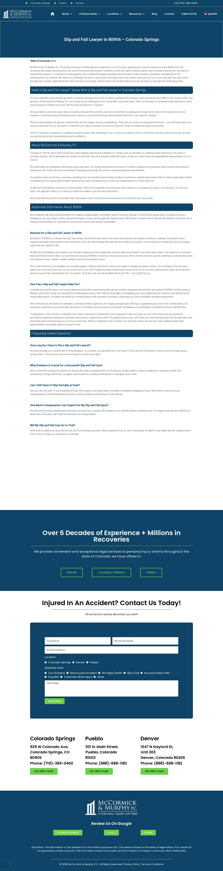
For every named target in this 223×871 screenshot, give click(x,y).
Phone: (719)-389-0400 (51, 763)
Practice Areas (89, 14)
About (67, 14)
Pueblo (94, 662)
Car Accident (56, 673)
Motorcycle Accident (83, 673)
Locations (114, 14)
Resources (136, 14)
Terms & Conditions (152, 864)
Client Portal (189, 14)
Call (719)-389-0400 (185, 3)
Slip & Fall (133, 673)
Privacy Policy (131, 864)
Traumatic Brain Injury (78, 677)
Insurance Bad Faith (157, 673)
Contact (169, 14)
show (53, 60)
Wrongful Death (112, 673)
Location (50, 657)
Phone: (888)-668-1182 (106, 763)
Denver (80, 662)
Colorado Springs (59, 662)
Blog (154, 14)
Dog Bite (53, 677)
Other (100, 677)
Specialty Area (54, 668)
